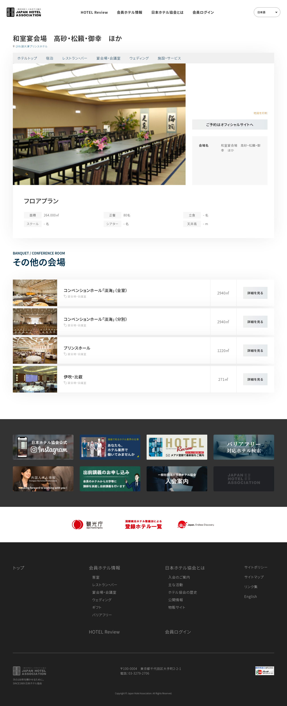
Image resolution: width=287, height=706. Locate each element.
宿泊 (49, 58)
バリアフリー (102, 614)
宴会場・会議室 (108, 58)
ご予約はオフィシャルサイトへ (230, 124)
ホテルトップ (27, 58)
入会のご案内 (179, 577)
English (250, 596)
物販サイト (177, 607)
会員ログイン (203, 12)
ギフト (97, 607)
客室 (96, 577)
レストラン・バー (74, 58)
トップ (18, 567)
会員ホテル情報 (130, 12)
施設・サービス (169, 58)
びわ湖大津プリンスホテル (32, 46)
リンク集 (251, 586)
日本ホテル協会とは (167, 12)
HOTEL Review (94, 12)
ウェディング (139, 58)
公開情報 (175, 599)
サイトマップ (254, 577)
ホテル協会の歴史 (182, 592)
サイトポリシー (256, 567)
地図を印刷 (261, 113)
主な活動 (175, 584)
